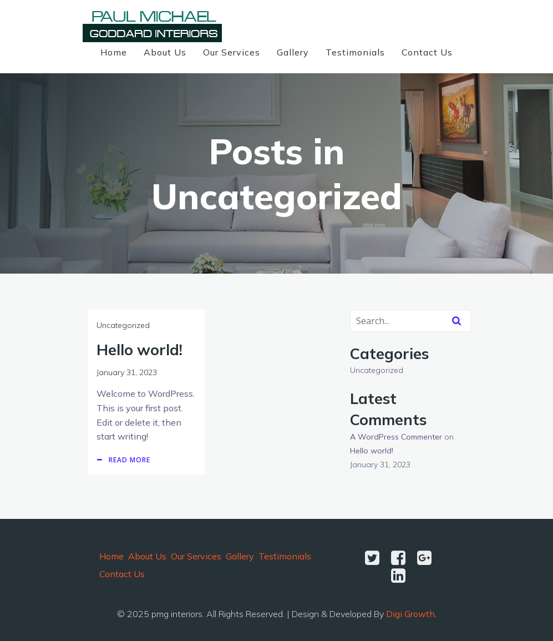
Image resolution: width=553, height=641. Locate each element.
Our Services (231, 52)
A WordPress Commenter (396, 437)
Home (113, 52)
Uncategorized (123, 325)
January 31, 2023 (127, 372)
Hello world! (371, 451)
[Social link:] (376, 558)
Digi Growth (410, 613)
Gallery (293, 52)
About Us (165, 52)
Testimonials (355, 52)
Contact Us (427, 52)
